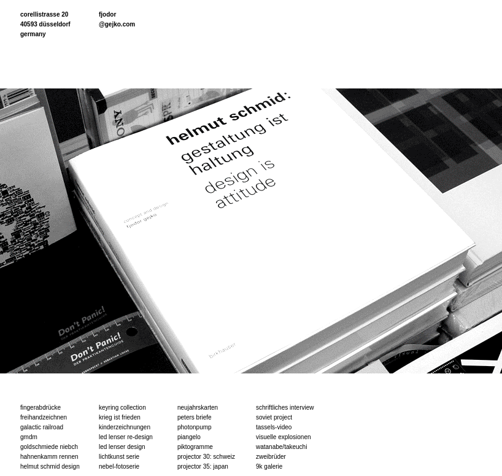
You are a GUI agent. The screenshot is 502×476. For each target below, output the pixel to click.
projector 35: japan (202, 466)
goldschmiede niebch (49, 446)
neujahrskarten (197, 407)
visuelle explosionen (283, 437)
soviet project (274, 417)
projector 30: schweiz (206, 456)
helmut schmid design (50, 466)
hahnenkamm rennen (49, 456)
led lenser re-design (126, 437)
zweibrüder (271, 456)
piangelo (189, 437)
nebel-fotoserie (119, 466)
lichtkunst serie (119, 456)
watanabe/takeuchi (281, 446)
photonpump (194, 427)
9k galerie (269, 466)
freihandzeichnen (43, 417)
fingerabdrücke (40, 407)
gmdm (28, 437)
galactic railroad (41, 427)
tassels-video (274, 427)
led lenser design (122, 446)
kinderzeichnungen (124, 427)
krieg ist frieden (120, 417)
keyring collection (122, 407)
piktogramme (195, 446)
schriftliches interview (285, 407)
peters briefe (194, 417)
